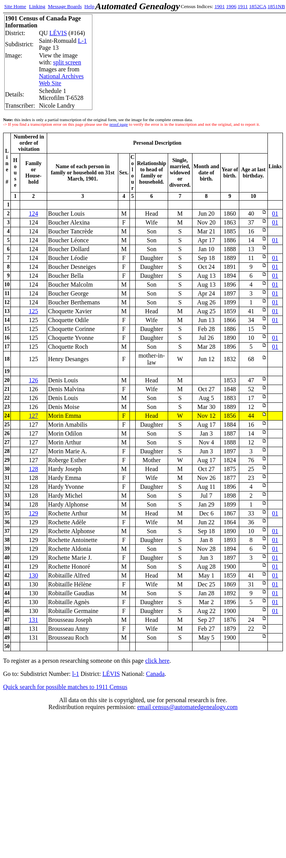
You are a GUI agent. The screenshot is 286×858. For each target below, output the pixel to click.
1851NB (276, 6)
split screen (67, 62)
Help (89, 6)
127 (33, 415)
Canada (155, 674)
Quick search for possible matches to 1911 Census (65, 687)
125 (33, 311)
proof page (118, 124)
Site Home (15, 6)
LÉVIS (58, 33)
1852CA (257, 6)
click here (157, 660)
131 (33, 619)
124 (33, 213)
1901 (219, 6)
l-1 (75, 674)
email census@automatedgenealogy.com (187, 707)
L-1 (82, 40)
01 (275, 213)
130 (33, 575)
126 (33, 380)
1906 (231, 6)
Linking (37, 6)
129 (33, 513)
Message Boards (65, 6)
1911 (243, 6)
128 (33, 469)
